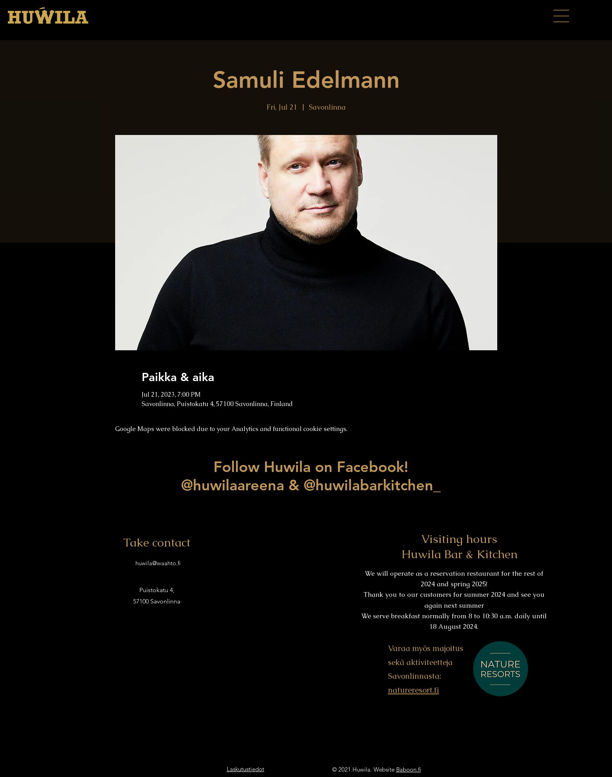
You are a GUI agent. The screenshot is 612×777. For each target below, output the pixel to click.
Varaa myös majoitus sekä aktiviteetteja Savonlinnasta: (425, 662)
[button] (561, 16)
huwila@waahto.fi (158, 563)
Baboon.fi (408, 769)
